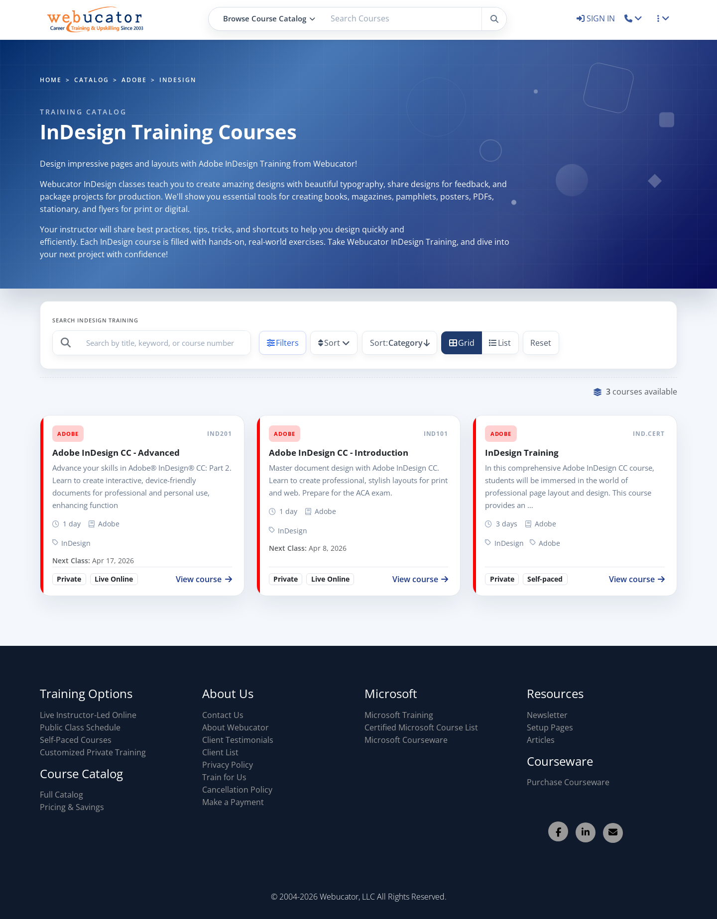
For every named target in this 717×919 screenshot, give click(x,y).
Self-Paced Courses (76, 739)
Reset (540, 342)
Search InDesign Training (95, 320)
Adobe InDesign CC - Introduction (338, 452)
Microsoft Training (398, 715)
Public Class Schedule (80, 727)
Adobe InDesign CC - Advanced (116, 452)
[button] (633, 18)
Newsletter (547, 715)
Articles (541, 739)
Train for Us (224, 777)
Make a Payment (233, 802)
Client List (220, 752)
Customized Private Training (93, 752)
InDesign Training (522, 452)
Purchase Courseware (568, 782)
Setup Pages (550, 727)
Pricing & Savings (72, 807)
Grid (462, 342)
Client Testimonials (237, 739)
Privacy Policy (227, 764)
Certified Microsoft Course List (421, 727)
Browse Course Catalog (269, 18)
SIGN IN (597, 18)
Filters (283, 342)
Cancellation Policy (237, 789)
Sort (329, 342)
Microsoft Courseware (406, 739)
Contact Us (222, 715)
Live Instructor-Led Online (88, 715)
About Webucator (235, 727)
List (500, 342)
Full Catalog (61, 794)
